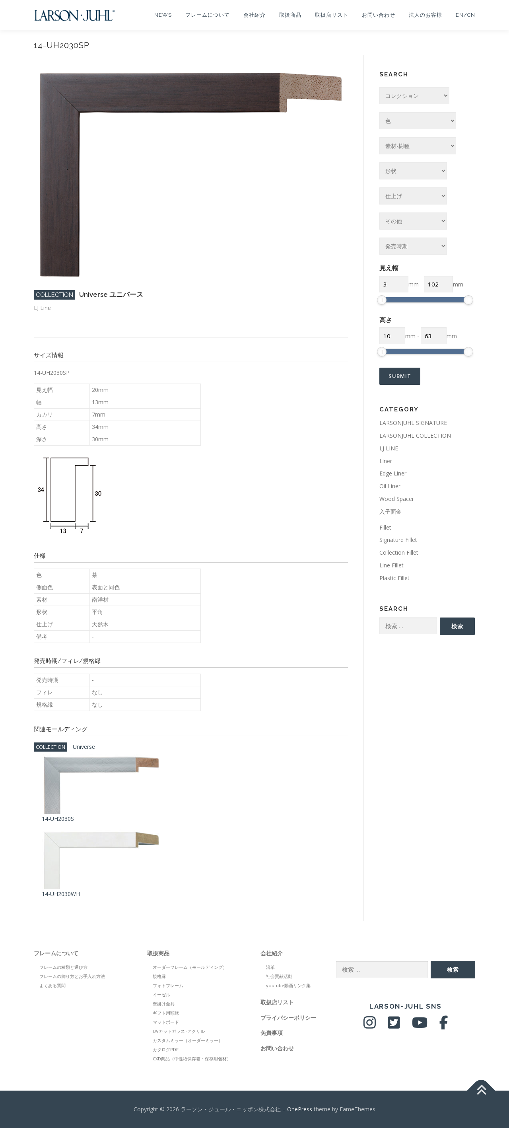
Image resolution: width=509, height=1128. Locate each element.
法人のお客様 (425, 15)
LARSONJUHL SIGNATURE (413, 423)
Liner (385, 461)
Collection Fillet (398, 552)
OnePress (299, 1109)
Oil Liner (389, 486)
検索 (457, 626)
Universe (84, 746)
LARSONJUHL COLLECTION (415, 435)
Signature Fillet (398, 540)
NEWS (163, 15)
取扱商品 (290, 15)
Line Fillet (391, 565)
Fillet (385, 527)
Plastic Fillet (394, 578)
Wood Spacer (396, 499)
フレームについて (207, 15)
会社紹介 (254, 15)
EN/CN (465, 15)
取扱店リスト (331, 15)
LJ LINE (388, 448)
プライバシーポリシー (288, 1017)
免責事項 (271, 1032)
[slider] (382, 300)
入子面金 (390, 511)
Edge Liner (392, 473)
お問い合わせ (378, 15)
